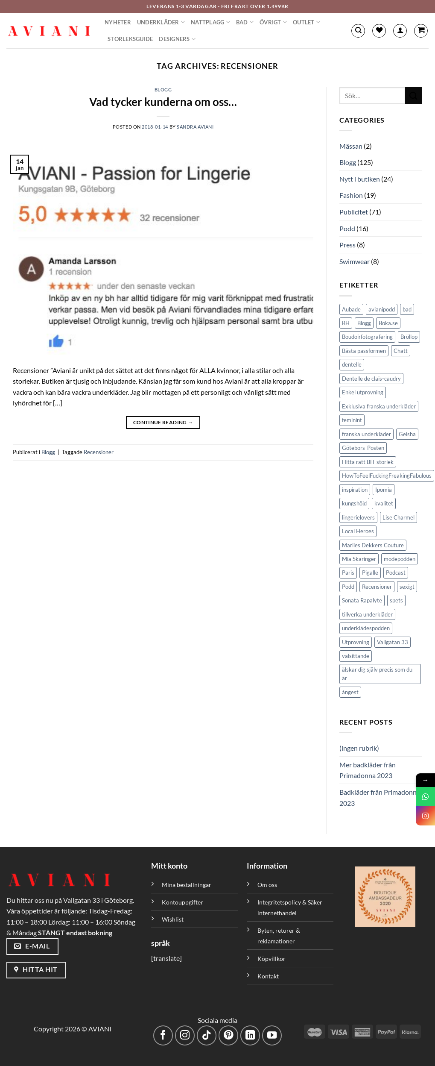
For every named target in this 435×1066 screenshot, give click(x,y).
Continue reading (163, 422)
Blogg (163, 89)
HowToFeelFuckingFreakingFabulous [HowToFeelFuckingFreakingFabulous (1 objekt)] (387, 475)
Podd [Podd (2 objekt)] (348, 586)
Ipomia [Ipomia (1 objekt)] (383, 489)
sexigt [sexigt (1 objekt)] (407, 586)
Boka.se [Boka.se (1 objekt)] (388, 323)
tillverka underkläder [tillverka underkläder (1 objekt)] (367, 614)
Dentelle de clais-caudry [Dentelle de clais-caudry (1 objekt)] (371, 378)
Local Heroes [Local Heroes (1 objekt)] (358, 531)
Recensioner (99, 452)
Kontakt (268, 976)
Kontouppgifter (182, 902)
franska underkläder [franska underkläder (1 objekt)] (366, 434)
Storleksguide (130, 38)
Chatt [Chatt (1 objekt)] (401, 350)
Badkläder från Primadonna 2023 (379, 797)
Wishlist (173, 919)
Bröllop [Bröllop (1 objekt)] (408, 336)
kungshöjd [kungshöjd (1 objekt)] (354, 503)
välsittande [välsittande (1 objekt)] (355, 655)
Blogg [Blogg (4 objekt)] (364, 323)
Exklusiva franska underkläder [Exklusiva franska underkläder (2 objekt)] (379, 406)
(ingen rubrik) (359, 748)
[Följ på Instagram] (185, 1035)
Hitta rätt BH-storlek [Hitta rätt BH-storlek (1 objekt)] (368, 461)
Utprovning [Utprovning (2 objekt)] (355, 642)
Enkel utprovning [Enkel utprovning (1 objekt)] (362, 392)
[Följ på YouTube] (272, 1035)
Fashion (351, 195)
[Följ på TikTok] (207, 1035)
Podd (347, 228)
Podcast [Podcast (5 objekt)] (396, 572)
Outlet (306, 22)
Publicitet (353, 212)
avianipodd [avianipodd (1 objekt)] (381, 309)
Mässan (350, 146)
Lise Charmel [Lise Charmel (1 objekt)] (398, 517)
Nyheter (118, 22)
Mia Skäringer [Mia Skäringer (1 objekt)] (359, 558)
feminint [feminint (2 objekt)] (352, 420)
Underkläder (161, 22)
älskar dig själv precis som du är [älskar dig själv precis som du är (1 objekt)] (377, 673)
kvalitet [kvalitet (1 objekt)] (383, 503)
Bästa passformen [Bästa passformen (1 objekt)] (364, 350)
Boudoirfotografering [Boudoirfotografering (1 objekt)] (367, 336)
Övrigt (273, 22)
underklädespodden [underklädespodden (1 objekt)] (366, 628)
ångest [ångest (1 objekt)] (350, 692)
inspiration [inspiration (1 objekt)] (355, 489)
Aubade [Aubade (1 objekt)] (351, 309)
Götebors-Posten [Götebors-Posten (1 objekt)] (363, 447)
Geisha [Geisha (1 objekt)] (407, 434)
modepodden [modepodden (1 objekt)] (399, 558)
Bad (245, 22)
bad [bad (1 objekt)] (407, 309)
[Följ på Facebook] (163, 1035)
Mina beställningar (187, 884)
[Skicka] (413, 95)
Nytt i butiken (359, 179)
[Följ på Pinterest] (229, 1035)
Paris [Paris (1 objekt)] (348, 572)
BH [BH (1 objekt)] (346, 323)
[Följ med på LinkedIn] (250, 1035)
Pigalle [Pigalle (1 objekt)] (370, 572)
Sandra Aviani (195, 126)
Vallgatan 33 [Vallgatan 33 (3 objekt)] (392, 642)
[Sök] (358, 31)
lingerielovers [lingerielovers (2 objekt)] (358, 517)
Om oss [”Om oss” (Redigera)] (267, 884)
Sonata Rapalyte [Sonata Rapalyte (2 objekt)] (362, 600)
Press (347, 245)
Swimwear (354, 261)
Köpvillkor (271, 958)
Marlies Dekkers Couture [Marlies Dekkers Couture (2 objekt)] (373, 545)
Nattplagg (210, 22)
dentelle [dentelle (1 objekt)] (352, 364)
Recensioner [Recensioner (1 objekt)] (377, 586)
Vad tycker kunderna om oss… (163, 101)
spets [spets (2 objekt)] (396, 600)
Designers (177, 39)
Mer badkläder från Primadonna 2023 (367, 770)
